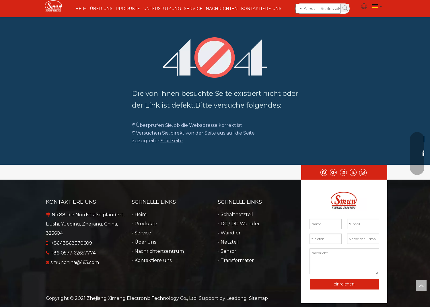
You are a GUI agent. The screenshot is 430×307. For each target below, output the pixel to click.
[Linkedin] (343, 172)
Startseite (172, 140)
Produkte (146, 223)
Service (143, 233)
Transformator (237, 260)
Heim (141, 214)
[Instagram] (363, 172)
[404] (215, 57)
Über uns (145, 242)
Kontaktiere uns (153, 260)
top (421, 285)
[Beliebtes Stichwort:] (345, 8)
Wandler (231, 233)
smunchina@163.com (74, 262)
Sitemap (258, 298)
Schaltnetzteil (237, 214)
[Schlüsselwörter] (318, 8)
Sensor (228, 251)
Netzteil (230, 242)
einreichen (344, 284)
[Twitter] (353, 172)
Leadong (236, 298)
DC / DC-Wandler (240, 223)
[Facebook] (323, 172)
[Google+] (333, 172)
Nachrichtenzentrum (159, 251)
